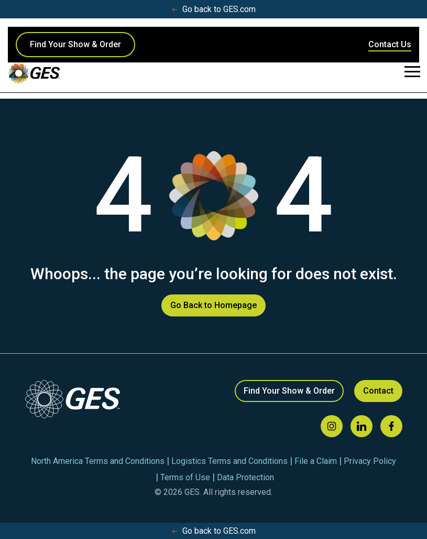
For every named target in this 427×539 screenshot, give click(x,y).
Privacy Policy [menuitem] (370, 461)
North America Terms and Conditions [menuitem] (98, 461)
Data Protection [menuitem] (245, 477)
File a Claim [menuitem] (315, 461)
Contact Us (389, 44)
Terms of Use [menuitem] (185, 477)
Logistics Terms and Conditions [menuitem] (229, 461)
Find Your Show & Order (75, 44)
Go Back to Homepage (213, 305)
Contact (378, 391)
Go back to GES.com (214, 9)
